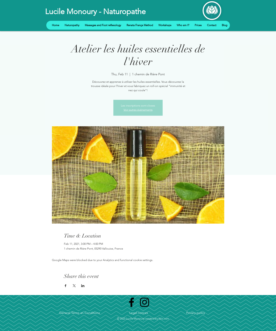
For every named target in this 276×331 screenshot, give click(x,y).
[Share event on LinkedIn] (82, 285)
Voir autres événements (138, 109)
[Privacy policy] (196, 313)
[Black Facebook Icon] (131, 302)
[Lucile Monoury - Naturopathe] (95, 11)
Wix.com (163, 318)
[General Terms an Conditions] (79, 313)
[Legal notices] (138, 313)
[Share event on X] (74, 285)
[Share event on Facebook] (65, 285)
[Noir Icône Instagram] (144, 302)
